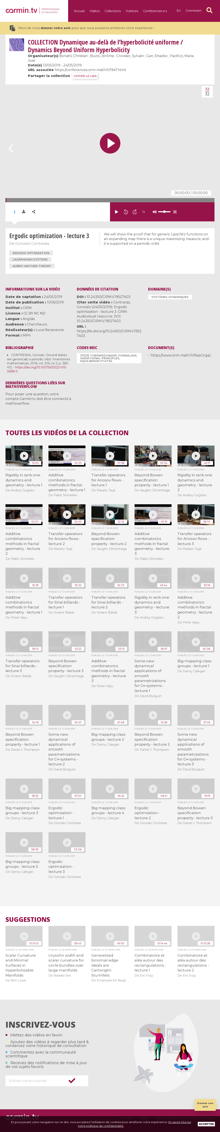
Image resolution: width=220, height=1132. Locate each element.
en (179, 11)
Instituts (132, 11)
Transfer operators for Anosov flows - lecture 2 (65, 539)
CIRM (27, 308)
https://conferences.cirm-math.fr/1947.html (90, 70)
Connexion (193, 11)
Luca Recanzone (50, 330)
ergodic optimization (31, 253)
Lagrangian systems (30, 259)
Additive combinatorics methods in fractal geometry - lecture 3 (152, 544)
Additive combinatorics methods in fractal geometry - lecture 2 (23, 544)
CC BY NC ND (34, 313)
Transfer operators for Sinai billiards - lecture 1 (65, 602)
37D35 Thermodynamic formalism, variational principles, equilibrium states (108, 358)
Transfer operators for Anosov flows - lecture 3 (194, 539)
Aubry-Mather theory (32, 266)
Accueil (79, 11)
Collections (113, 11)
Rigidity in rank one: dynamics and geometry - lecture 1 (24, 480)
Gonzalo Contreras (32, 243)
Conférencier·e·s (155, 11)
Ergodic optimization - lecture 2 (147, 813)
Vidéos (95, 11)
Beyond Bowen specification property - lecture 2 (108, 539)
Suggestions (28, 919)
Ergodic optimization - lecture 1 (61, 813)
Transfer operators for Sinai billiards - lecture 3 (23, 666)
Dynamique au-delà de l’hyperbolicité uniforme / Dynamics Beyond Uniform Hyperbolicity (105, 46)
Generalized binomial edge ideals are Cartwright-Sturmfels (104, 965)
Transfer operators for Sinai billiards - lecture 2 (108, 602)
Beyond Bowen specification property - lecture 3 (66, 666)
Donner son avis (205, 1105)
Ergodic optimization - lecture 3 (61, 866)
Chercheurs (37, 324)
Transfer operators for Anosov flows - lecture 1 (108, 480)
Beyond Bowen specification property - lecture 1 (152, 480)
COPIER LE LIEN (85, 76)
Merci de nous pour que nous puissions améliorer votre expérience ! (82, 28)
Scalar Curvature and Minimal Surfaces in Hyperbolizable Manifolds (21, 965)
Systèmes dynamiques (169, 297)
